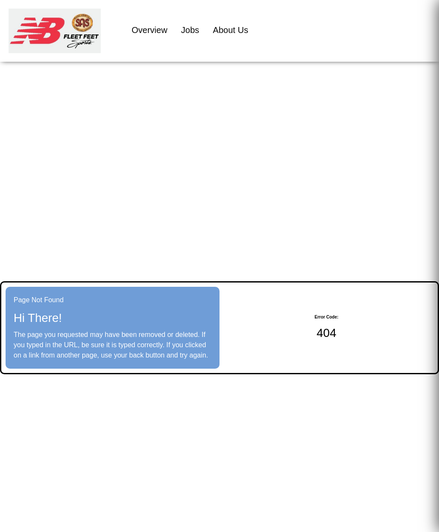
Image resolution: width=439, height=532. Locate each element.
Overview (149, 30)
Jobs (190, 30)
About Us (230, 30)
